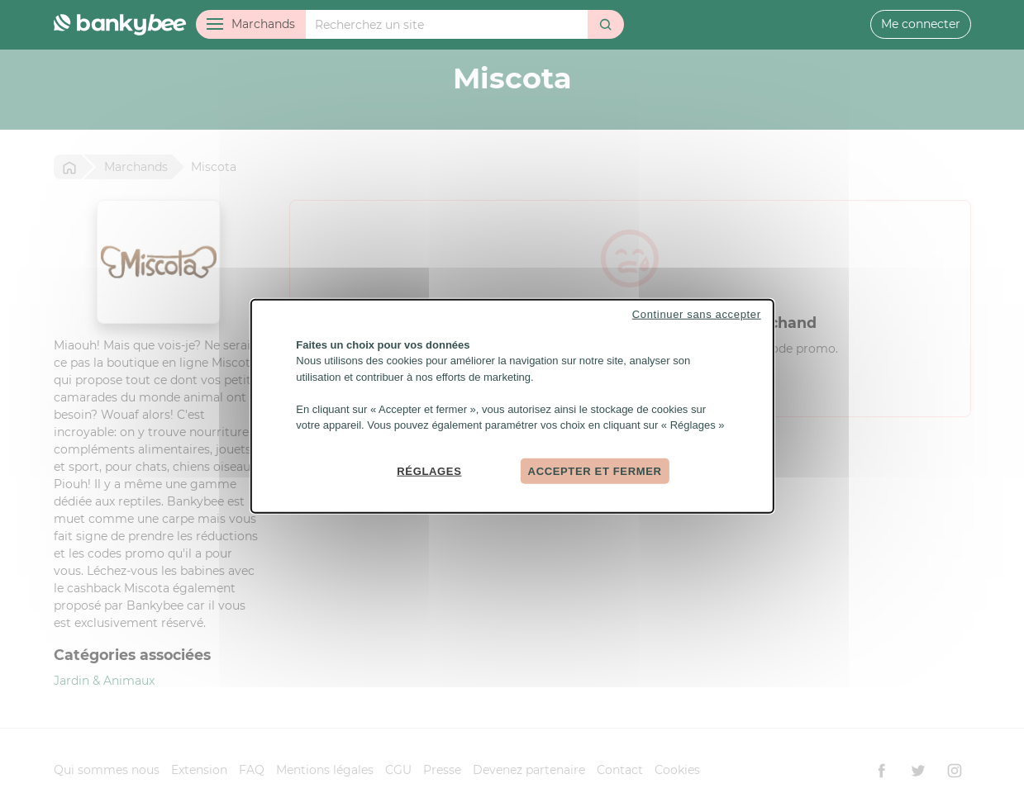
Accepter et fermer (595, 470)
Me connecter (920, 24)
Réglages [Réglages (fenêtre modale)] (429, 470)
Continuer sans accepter (696, 313)
